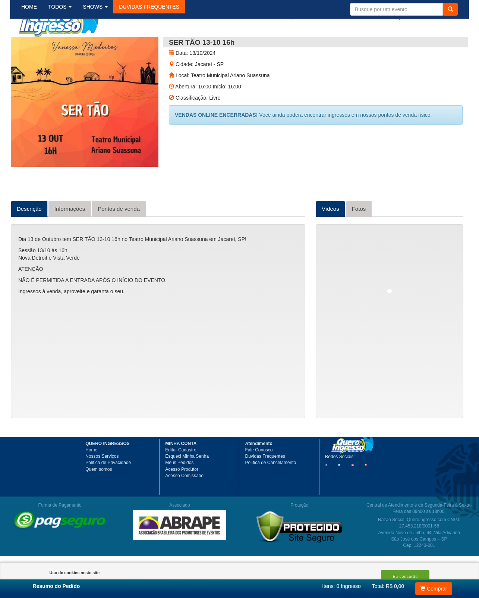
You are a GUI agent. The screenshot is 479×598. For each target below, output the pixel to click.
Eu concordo (405, 576)
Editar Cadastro (180, 476)
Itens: (341, 586)
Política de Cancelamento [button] (270, 489)
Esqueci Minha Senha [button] (187, 483)
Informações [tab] (69, 235)
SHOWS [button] (101, 44)
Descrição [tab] (29, 235)
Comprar (433, 589)
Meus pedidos (323, 14)
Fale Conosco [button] (258, 476)
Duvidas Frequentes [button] (265, 483)
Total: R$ (388, 586)
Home (91, 476)
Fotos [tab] (359, 235)
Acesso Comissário (184, 502)
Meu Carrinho (433, 13)
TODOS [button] (66, 44)
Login (286, 14)
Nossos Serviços (102, 483)
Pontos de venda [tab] (119, 235)
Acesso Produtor (181, 496)
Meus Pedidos (179, 489)
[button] (155, 44)
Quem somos (98, 496)
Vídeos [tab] (330, 235)
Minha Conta (375, 14)
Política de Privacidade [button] (108, 489)
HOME (35, 44)
